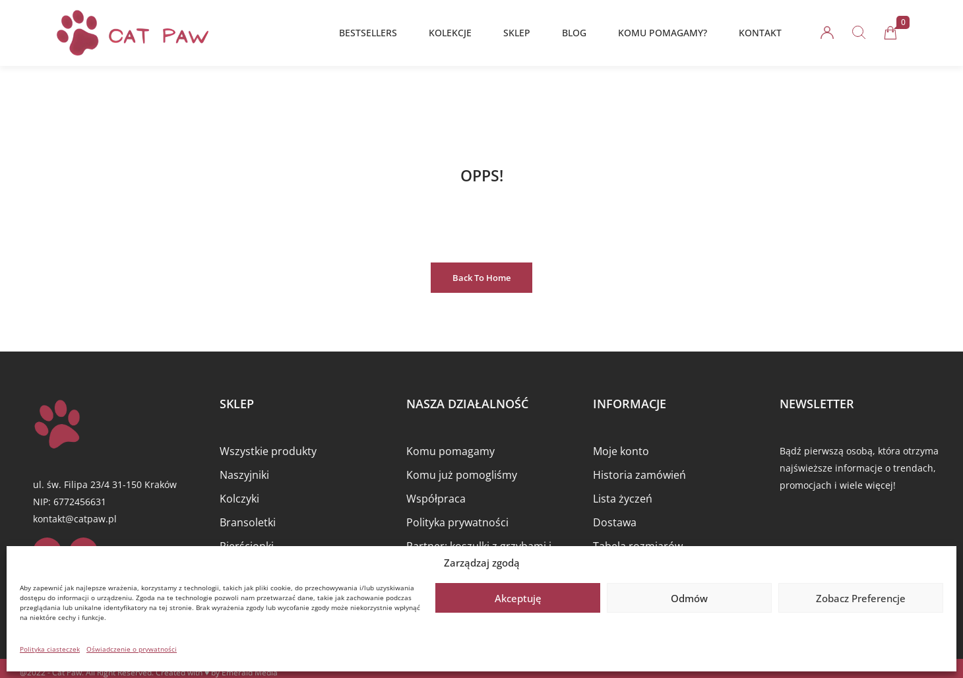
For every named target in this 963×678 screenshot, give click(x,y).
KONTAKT (760, 32)
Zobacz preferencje (861, 598)
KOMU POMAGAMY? (662, 32)
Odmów (689, 598)
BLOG (574, 32)
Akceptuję (518, 598)
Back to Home (481, 278)
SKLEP (516, 32)
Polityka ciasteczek (50, 649)
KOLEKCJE (450, 32)
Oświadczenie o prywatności (131, 649)
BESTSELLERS (368, 32)
